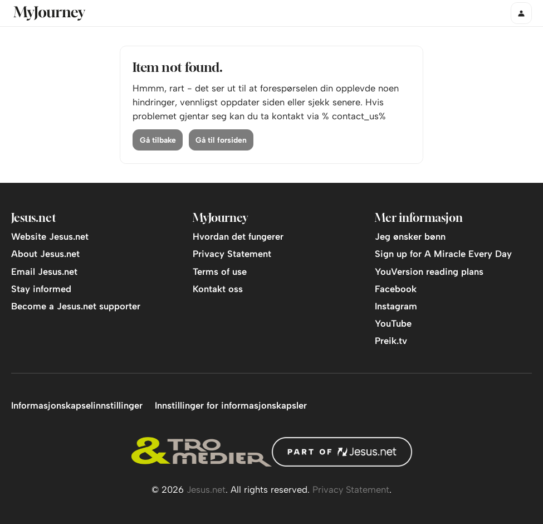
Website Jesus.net (50, 236)
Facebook (396, 288)
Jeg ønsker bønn (410, 236)
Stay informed (41, 288)
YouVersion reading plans (429, 271)
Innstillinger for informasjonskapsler (231, 405)
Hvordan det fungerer (238, 236)
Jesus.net (206, 489)
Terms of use (220, 271)
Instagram (396, 306)
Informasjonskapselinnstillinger (77, 405)
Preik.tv (391, 340)
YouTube (393, 323)
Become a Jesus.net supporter (75, 306)
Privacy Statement (232, 253)
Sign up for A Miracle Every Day (443, 253)
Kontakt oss (218, 288)
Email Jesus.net (44, 271)
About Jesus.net (45, 253)
